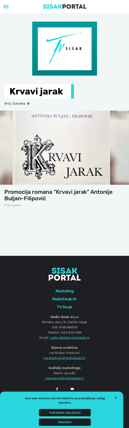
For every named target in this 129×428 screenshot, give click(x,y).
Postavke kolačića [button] (65, 412)
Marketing (65, 291)
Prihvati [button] (65, 422)
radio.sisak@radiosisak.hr (70, 338)
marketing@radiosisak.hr (64, 378)
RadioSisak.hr (64, 299)
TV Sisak (64, 307)
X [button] (116, 397)
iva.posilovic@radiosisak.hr (64, 358)
